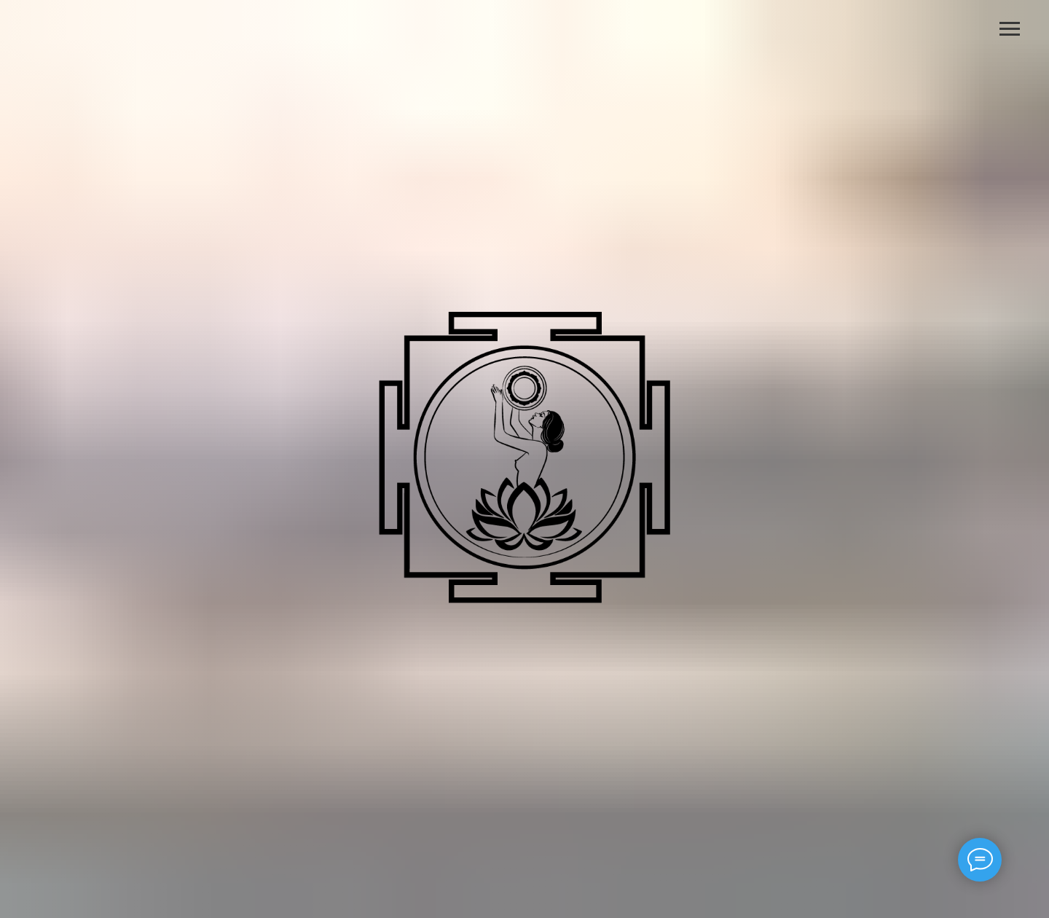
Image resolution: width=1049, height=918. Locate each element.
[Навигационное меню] (1009, 29)
